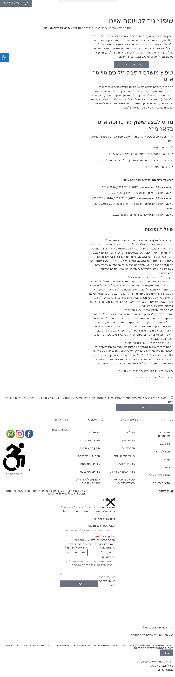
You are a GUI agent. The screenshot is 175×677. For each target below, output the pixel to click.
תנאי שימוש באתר (159, 475)
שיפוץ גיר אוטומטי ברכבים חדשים (124, 481)
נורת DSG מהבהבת (89, 456)
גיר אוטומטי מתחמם (88, 463)
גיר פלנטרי (94, 432)
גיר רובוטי (164, 443)
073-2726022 (60, 429)
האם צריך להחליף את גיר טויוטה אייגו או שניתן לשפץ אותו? (139, 240)
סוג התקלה (108, 547)
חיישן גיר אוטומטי (90, 448)
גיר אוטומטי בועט (90, 471)
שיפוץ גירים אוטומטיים (163, 434)
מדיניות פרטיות (161, 483)
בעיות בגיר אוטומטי (124, 456)
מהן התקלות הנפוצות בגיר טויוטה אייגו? (150, 277)
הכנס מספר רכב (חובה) (101, 525)
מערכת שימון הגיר (89, 440)
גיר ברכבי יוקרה (126, 463)
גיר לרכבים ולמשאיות (122, 471)
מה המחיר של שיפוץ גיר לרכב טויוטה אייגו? (149, 342)
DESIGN (166, 491)
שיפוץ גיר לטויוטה (83, 28)
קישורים (165, 459)
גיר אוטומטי (128, 440)
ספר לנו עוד (108, 557)
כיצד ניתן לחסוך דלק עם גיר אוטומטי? (88, 481)
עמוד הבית (124, 28)
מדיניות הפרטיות (13, 398)
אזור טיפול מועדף (77, 547)
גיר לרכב (130, 432)
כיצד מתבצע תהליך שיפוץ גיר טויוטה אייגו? (148, 310)
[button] (87, 1)
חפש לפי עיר (162, 451)
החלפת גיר (128, 448)
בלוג (167, 467)
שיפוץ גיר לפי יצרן (105, 28)
